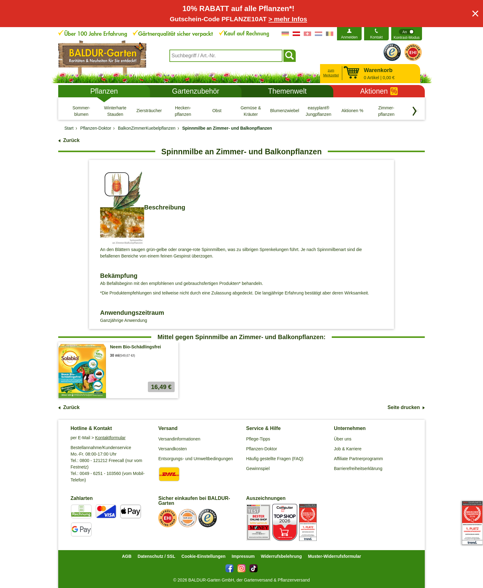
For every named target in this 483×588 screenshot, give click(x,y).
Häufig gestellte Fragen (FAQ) (274, 458)
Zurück (71, 140)
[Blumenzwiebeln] (285, 110)
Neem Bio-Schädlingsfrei (135, 346)
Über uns (342, 438)
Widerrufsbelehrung (281, 556)
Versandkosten (172, 448)
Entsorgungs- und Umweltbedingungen (195, 458)
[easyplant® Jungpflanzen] (318, 110)
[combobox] (225, 56)
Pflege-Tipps (258, 438)
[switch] (406, 34)
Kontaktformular (110, 437)
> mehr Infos (288, 18)
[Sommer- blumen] (81, 110)
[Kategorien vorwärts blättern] (415, 111)
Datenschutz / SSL (156, 556)
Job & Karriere (347, 448)
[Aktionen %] (352, 110)
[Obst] (217, 110)
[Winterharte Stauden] (115, 110)
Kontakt (376, 37)
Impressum (243, 556)
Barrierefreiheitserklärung (358, 468)
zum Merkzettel (331, 72)
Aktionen (379, 91)
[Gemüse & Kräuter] (251, 110)
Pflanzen (104, 91)
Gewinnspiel (258, 468)
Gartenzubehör (195, 91)
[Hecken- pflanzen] (183, 110)
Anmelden (349, 37)
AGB (127, 556)
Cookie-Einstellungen (203, 556)
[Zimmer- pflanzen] (386, 110)
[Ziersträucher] (149, 110)
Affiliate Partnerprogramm (358, 458)
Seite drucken (404, 407)
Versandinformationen (179, 438)
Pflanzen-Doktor (261, 448)
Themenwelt (287, 91)
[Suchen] (289, 56)
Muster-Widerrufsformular (334, 556)
